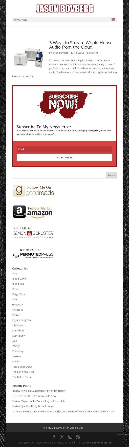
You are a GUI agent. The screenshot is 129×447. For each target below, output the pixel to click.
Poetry (15, 345)
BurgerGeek (18, 294)
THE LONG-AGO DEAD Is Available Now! (34, 396)
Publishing (17, 351)
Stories (16, 361)
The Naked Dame (22, 377)
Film (14, 299)
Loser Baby (18, 335)
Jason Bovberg (60, 52)
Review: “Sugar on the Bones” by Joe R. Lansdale (38, 401)
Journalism (92, 52)
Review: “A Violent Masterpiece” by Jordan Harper (39, 390)
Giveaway (17, 304)
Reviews (16, 356)
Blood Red (18, 283)
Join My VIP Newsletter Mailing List (63, 427)
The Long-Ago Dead (23, 371)
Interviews (17, 325)
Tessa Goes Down (22, 366)
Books (15, 289)
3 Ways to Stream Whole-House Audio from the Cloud (81, 45)
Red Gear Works (101, 442)
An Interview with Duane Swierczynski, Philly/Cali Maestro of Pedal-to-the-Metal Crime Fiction (63, 411)
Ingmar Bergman (21, 320)
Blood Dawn (19, 278)
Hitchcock (17, 309)
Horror (15, 315)
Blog (14, 273)
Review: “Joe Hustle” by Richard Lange (32, 406)
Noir (14, 340)
